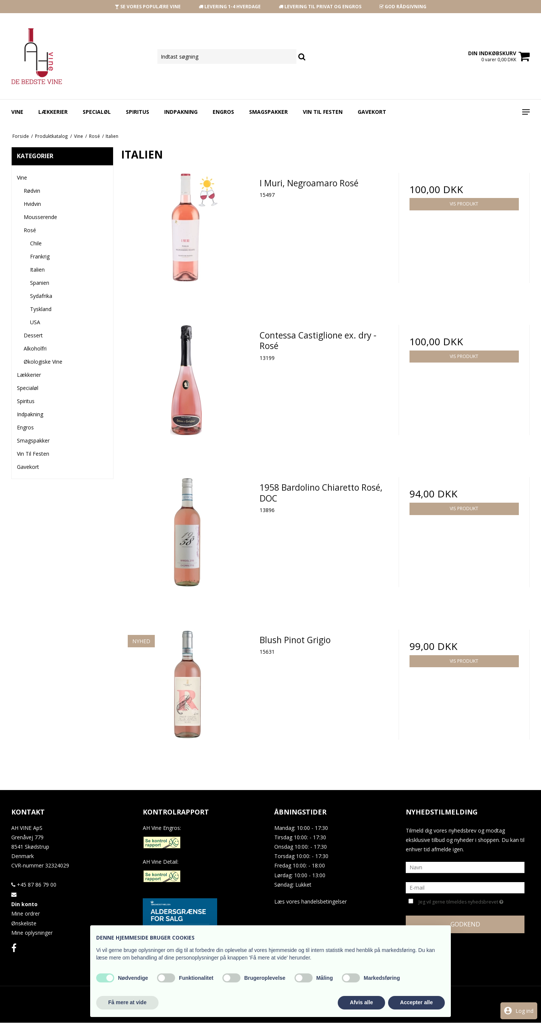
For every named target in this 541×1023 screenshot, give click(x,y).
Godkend (465, 924)
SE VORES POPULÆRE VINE (148, 6)
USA (35, 322)
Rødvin (32, 190)
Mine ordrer (25, 913)
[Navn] (465, 866)
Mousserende (40, 217)
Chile (36, 243)
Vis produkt (464, 204)
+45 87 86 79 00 (33, 884)
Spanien (39, 282)
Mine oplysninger (32, 932)
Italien (37, 269)
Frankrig (40, 256)
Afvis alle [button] (361, 1002)
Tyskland (40, 309)
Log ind (524, 1010)
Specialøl (97, 111)
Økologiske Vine (43, 361)
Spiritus (137, 111)
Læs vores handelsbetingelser (310, 901)
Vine (17, 111)
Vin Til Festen (323, 111)
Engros (223, 111)
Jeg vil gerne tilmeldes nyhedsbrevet (461, 901)
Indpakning (181, 111)
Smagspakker (268, 111)
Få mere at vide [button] (127, 1002)
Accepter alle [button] (416, 1002)
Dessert (33, 335)
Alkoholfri (35, 348)
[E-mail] (465, 887)
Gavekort (372, 111)
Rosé (30, 230)
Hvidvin (32, 203)
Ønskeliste (23, 923)
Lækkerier (53, 111)
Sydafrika (41, 295)
